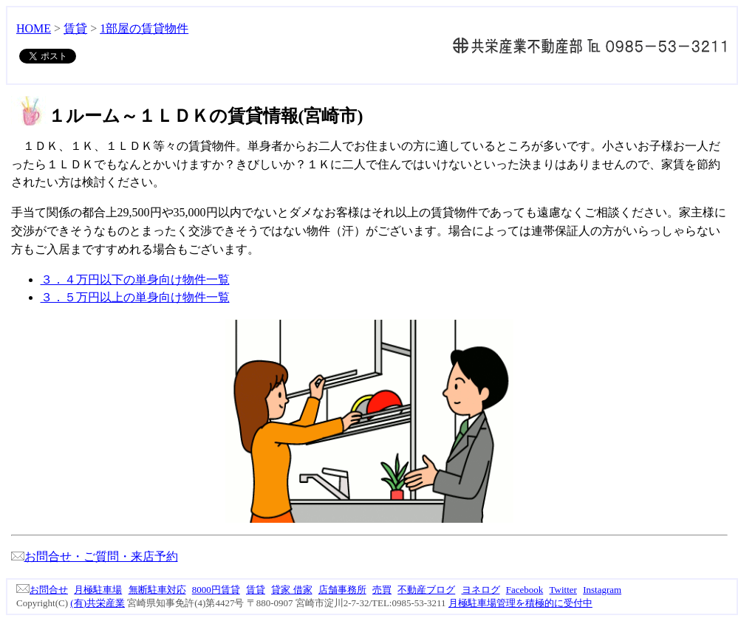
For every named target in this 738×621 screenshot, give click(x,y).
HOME (33, 28)
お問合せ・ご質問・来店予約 (94, 556)
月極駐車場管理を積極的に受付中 (520, 602)
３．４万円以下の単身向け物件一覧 (135, 279)
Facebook (525, 589)
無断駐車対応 (157, 589)
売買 (382, 589)
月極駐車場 (98, 589)
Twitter (563, 589)
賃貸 (75, 28)
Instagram (602, 589)
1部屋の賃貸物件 (144, 28)
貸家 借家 (291, 589)
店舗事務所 (342, 589)
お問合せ (42, 589)
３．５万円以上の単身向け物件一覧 (135, 297)
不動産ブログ (426, 589)
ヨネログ (481, 589)
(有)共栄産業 (97, 602)
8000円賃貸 (216, 589)
